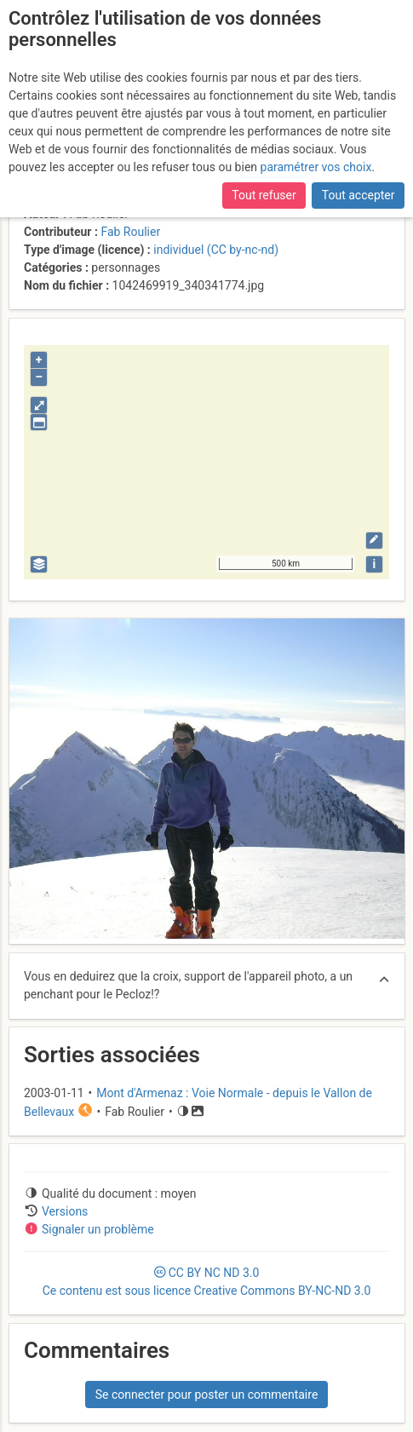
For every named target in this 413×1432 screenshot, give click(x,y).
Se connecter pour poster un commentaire (206, 1394)
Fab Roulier (130, 232)
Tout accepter (358, 195)
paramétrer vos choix (316, 167)
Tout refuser (263, 195)
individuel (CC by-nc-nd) (215, 249)
